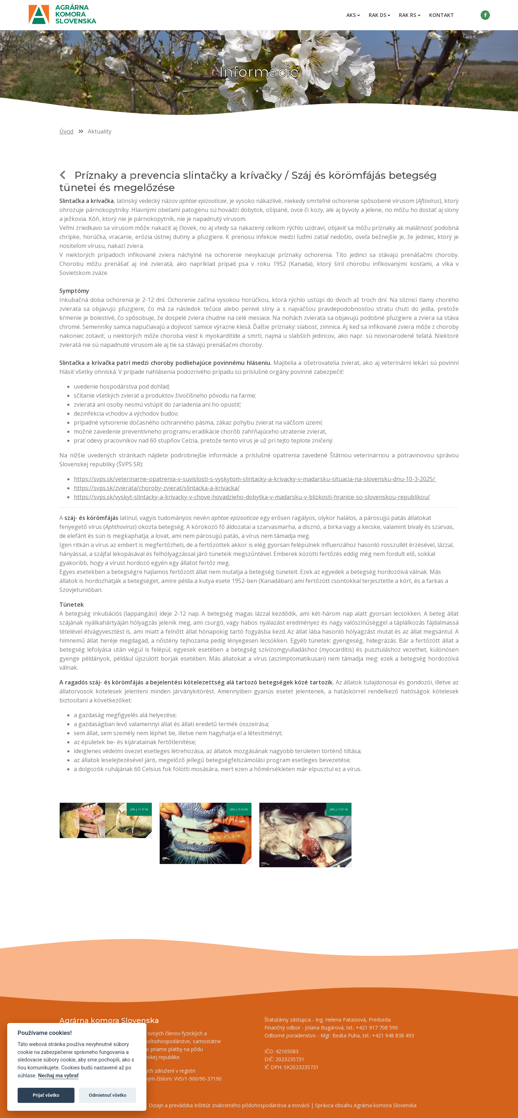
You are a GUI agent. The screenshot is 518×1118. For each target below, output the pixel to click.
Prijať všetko (46, 1095)
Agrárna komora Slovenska (76, 14)
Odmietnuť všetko (107, 1095)
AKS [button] (350, 15)
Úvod (66, 131)
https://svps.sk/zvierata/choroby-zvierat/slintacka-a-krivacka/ (157, 488)
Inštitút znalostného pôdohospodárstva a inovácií (251, 1105)
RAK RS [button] (406, 15)
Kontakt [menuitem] (440, 15)
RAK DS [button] (377, 15)
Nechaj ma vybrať (58, 1076)
